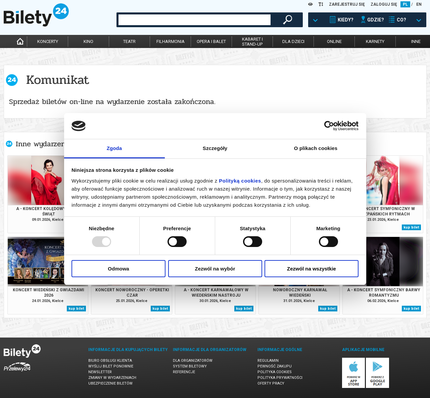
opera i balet (211, 41)
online (334, 41)
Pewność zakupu (274, 366)
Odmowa (118, 268)
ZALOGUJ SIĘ (384, 4)
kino (88, 41)
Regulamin (268, 360)
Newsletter (100, 372)
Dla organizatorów (192, 360)
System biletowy (190, 366)
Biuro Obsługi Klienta (110, 360)
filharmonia (170, 41)
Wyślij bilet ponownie (110, 366)
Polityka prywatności (279, 378)
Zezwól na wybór (215, 268)
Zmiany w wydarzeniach (112, 378)
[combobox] (194, 19)
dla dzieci (293, 41)
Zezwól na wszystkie (311, 268)
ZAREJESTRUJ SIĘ (347, 4)
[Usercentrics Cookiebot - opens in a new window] (329, 126)
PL (405, 4)
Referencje (184, 372)
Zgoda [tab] (114, 148)
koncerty (47, 41)
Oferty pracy (270, 383)
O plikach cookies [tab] (315, 148)
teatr (129, 41)
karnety (375, 41)
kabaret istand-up (252, 42)
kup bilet (411, 227)
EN (419, 4)
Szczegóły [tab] (215, 148)
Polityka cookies (274, 372)
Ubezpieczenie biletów (110, 383)
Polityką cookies (240, 181)
